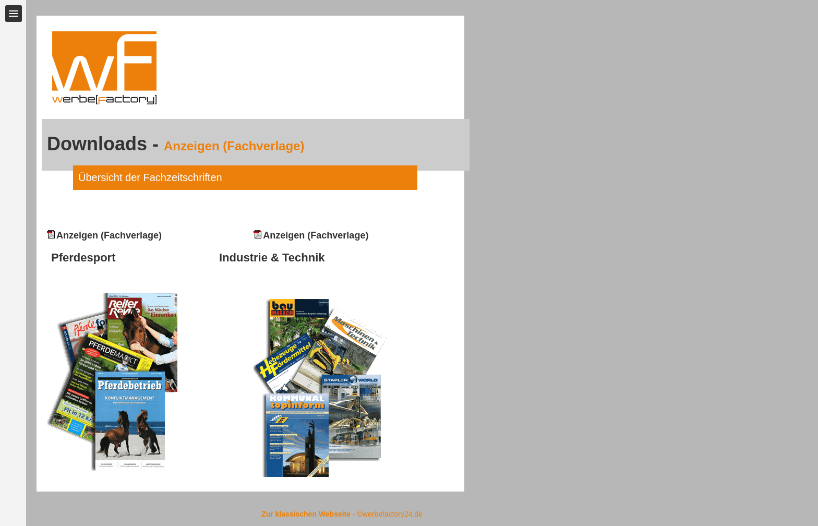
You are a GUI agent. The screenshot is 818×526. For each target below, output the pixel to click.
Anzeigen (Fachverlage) (104, 235)
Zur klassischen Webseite (306, 514)
